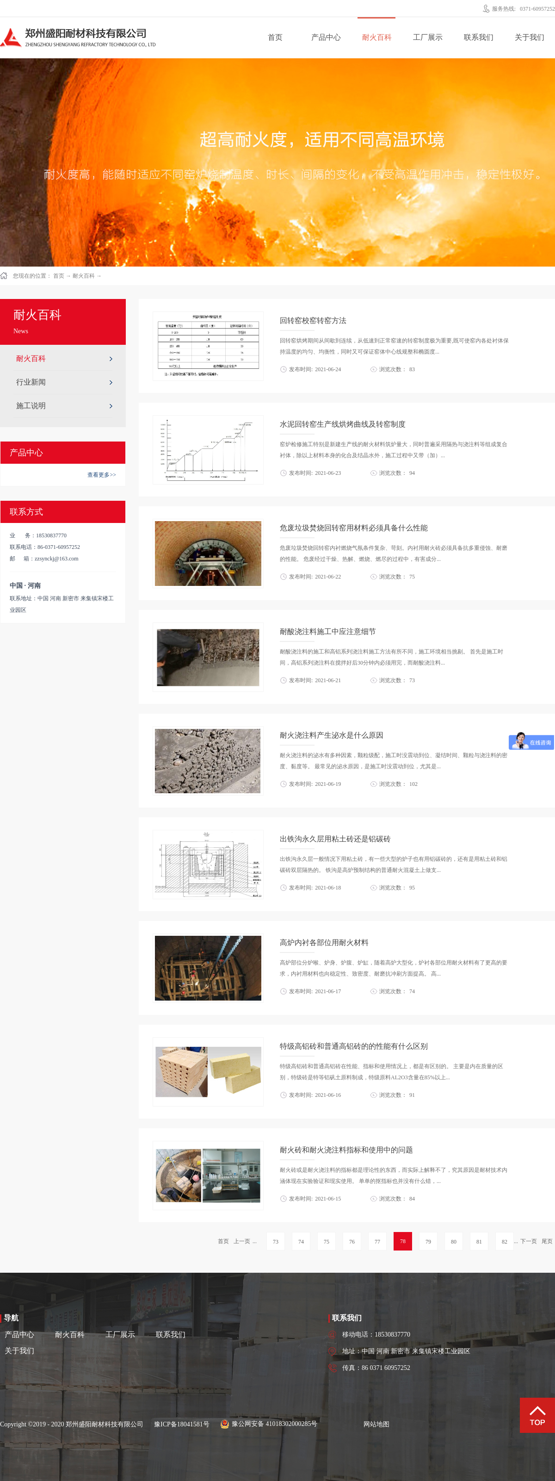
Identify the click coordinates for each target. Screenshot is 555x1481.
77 (377, 1241)
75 (326, 1241)
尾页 (547, 1241)
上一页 (242, 1241)
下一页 (528, 1241)
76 (352, 1241)
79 (428, 1241)
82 (504, 1241)
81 (479, 1241)
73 (275, 1241)
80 (453, 1241)
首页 (275, 37)
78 (403, 1241)
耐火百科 (84, 276)
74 (301, 1241)
